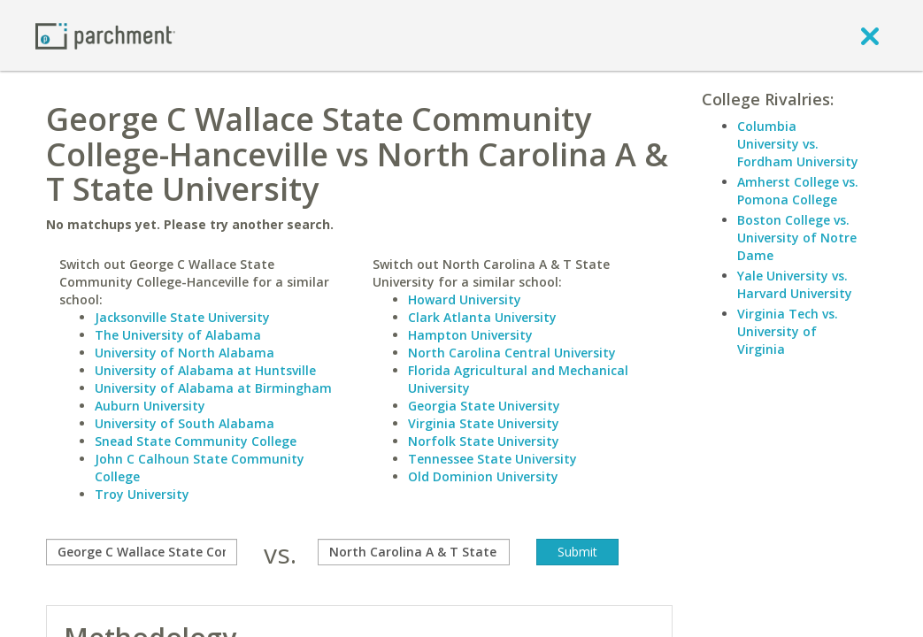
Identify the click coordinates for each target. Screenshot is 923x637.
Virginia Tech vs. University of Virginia (787, 331)
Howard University (464, 299)
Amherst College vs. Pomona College (797, 190)
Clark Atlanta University (482, 317)
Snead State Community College (195, 441)
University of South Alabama (184, 423)
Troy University (142, 494)
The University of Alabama (178, 334)
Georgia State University (484, 405)
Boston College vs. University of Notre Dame (797, 237)
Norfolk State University (483, 441)
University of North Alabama (184, 352)
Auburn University (150, 405)
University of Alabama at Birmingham (213, 388)
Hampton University (470, 334)
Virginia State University (483, 423)
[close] (870, 35)
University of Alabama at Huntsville (205, 370)
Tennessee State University (492, 458)
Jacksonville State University (182, 317)
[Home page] (105, 35)
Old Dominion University (483, 476)
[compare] (141, 552)
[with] (413, 552)
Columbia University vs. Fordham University (797, 144)
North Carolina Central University (512, 352)
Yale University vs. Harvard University (794, 284)
